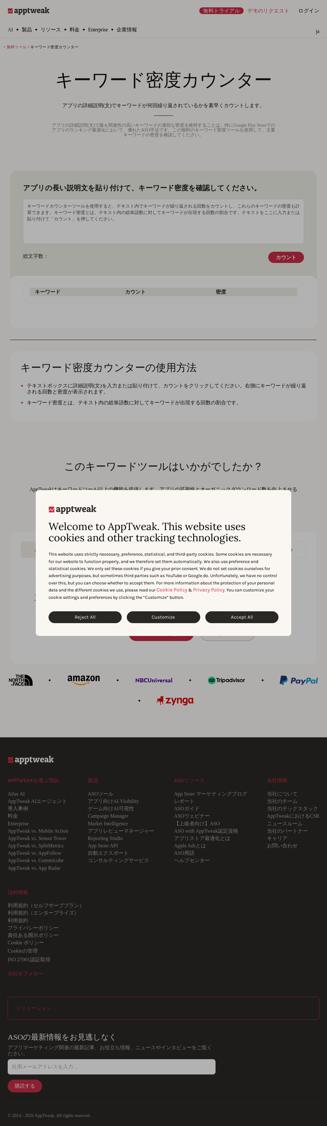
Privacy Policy (208, 590)
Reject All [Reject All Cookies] (85, 617)
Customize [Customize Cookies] (163, 617)
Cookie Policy (171, 590)
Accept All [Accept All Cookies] (242, 617)
